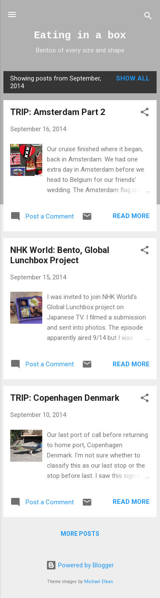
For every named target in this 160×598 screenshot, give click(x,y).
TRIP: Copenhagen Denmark (64, 398)
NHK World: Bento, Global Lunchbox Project (59, 255)
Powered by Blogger (80, 565)
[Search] (148, 17)
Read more (131, 216)
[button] (145, 113)
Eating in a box (80, 35)
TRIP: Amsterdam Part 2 (57, 112)
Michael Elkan (98, 581)
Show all (133, 78)
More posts (80, 533)
